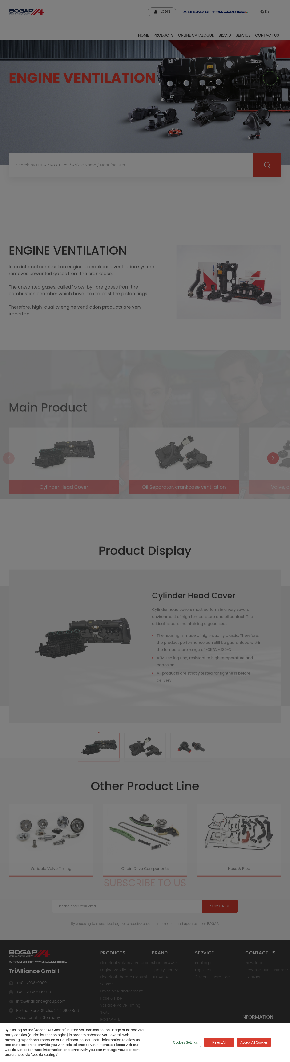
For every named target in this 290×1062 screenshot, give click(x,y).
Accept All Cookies (254, 1042)
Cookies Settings (185, 1042)
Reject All (219, 1042)
